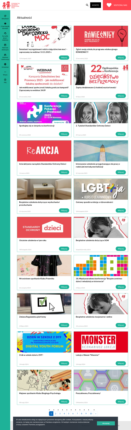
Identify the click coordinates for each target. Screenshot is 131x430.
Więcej (64, 57)
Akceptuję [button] (106, 423)
